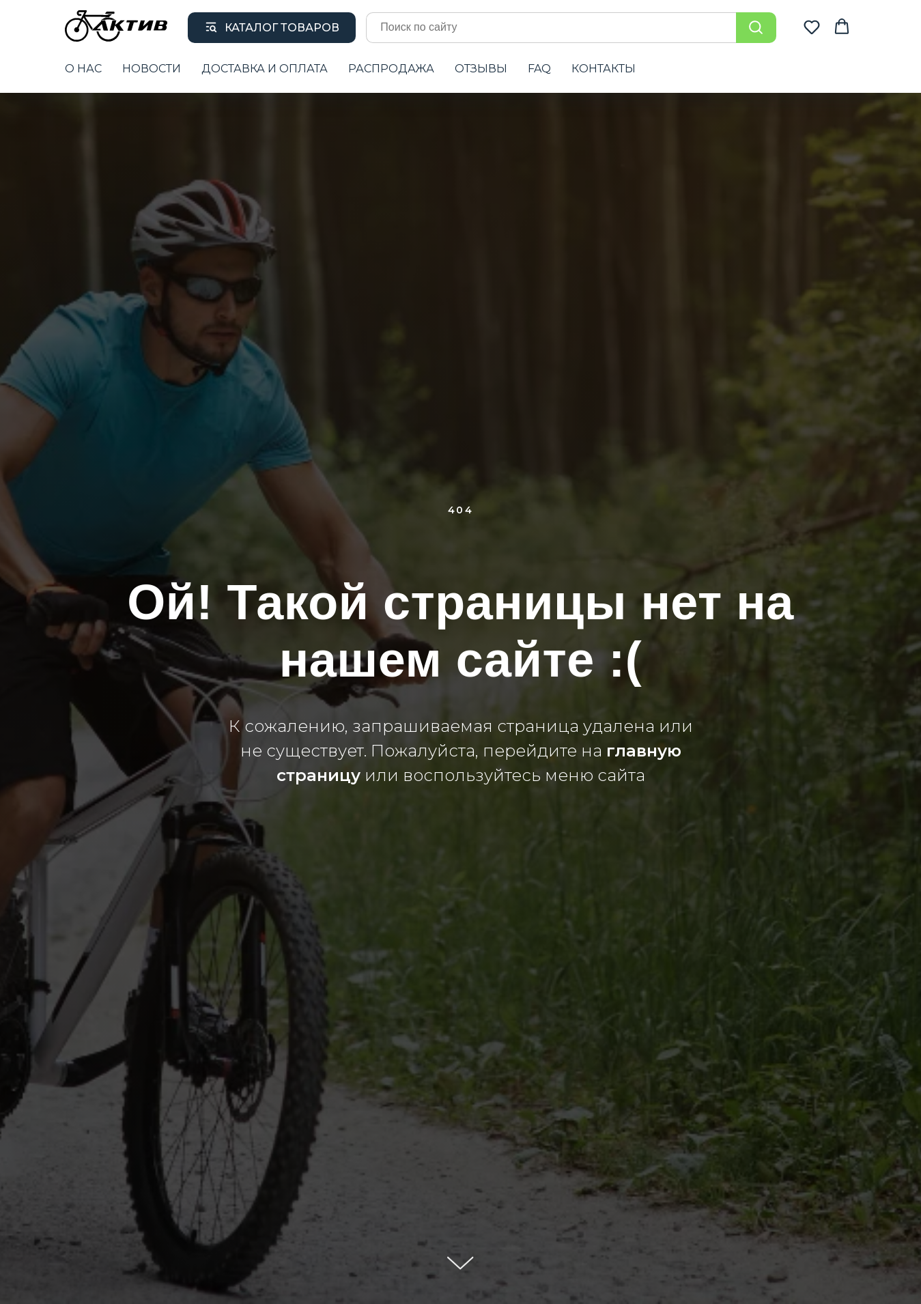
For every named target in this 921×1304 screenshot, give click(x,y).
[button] (812, 26)
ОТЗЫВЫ (481, 68)
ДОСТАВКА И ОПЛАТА (264, 68)
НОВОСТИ (151, 68)
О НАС (83, 68)
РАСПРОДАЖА (391, 68)
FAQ (539, 68)
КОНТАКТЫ (603, 68)
